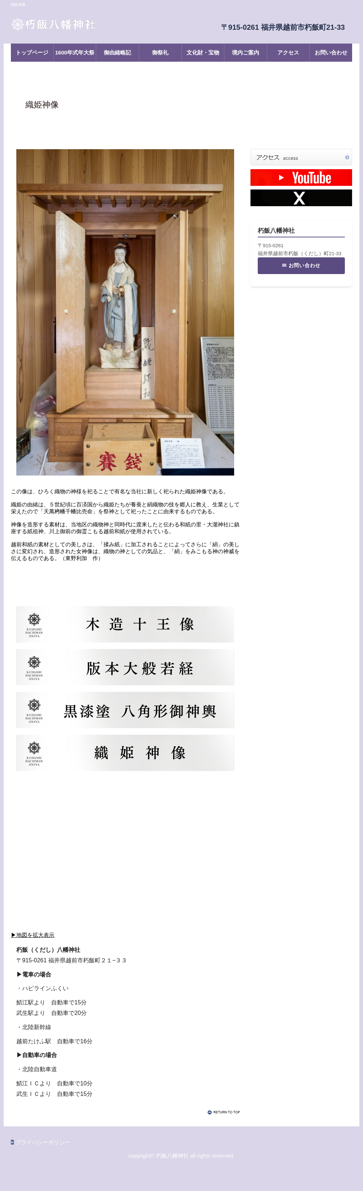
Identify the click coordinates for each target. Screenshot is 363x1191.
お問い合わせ (305, 265)
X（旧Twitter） (301, 197)
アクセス (301, 157)
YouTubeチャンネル (301, 177)
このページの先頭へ (225, 1112)
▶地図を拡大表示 (32, 935)
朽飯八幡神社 (83, 24)
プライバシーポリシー (43, 1142)
